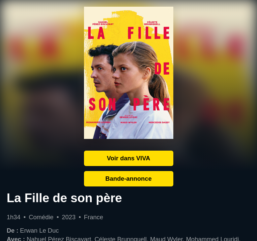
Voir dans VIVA (128, 158)
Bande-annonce (128, 178)
